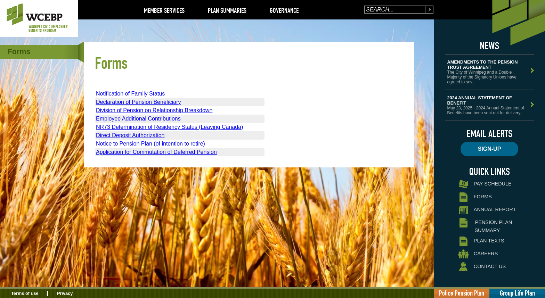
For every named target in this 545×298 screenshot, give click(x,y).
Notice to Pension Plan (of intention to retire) (150, 144)
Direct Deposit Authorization (130, 135)
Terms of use (25, 293)
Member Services (164, 10)
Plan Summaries (227, 10)
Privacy (65, 293)
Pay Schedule (484, 184)
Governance (284, 10)
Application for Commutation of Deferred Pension (156, 152)
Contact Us (482, 267)
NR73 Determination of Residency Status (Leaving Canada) (169, 127)
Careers (478, 254)
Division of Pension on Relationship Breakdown (154, 110)
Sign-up (489, 149)
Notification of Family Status (130, 94)
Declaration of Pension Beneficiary (138, 102)
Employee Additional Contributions (138, 119)
